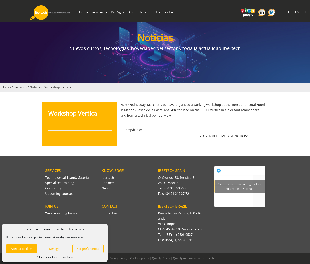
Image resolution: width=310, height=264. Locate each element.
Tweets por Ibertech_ (239, 186)
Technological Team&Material (67, 177)
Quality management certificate (194, 258)
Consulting (53, 188)
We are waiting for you (62, 213)
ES (290, 12)
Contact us (110, 213)
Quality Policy (161, 258)
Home (83, 12)
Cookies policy (139, 258)
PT (304, 12)
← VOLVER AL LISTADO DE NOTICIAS (222, 136)
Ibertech (108, 177)
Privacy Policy (66, 257)
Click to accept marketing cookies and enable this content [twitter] (239, 186)
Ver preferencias (88, 249)
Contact (169, 12)
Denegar (54, 249)
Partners (108, 183)
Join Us (155, 12)
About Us (138, 12)
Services (99, 12)
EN (297, 12)
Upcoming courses (59, 193)
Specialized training (59, 183)
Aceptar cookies (21, 249)
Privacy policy (118, 258)
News (106, 188)
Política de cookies (46, 257)
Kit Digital (118, 12)
